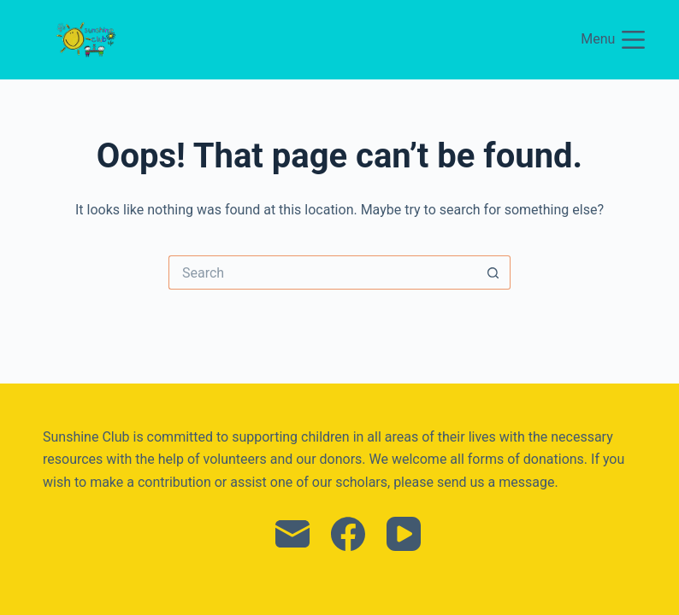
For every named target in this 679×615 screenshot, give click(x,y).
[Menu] (613, 39)
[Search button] (493, 272)
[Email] (292, 534)
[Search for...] (322, 272)
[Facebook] (348, 534)
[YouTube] (404, 534)
